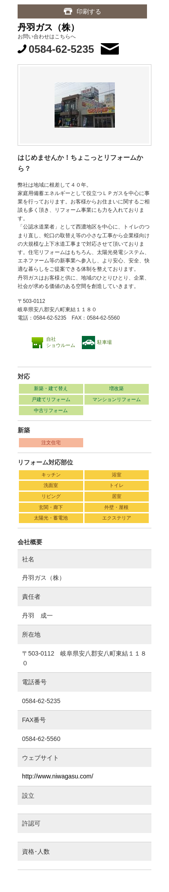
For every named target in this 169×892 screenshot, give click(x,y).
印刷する (89, 11)
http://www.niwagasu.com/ (57, 776)
